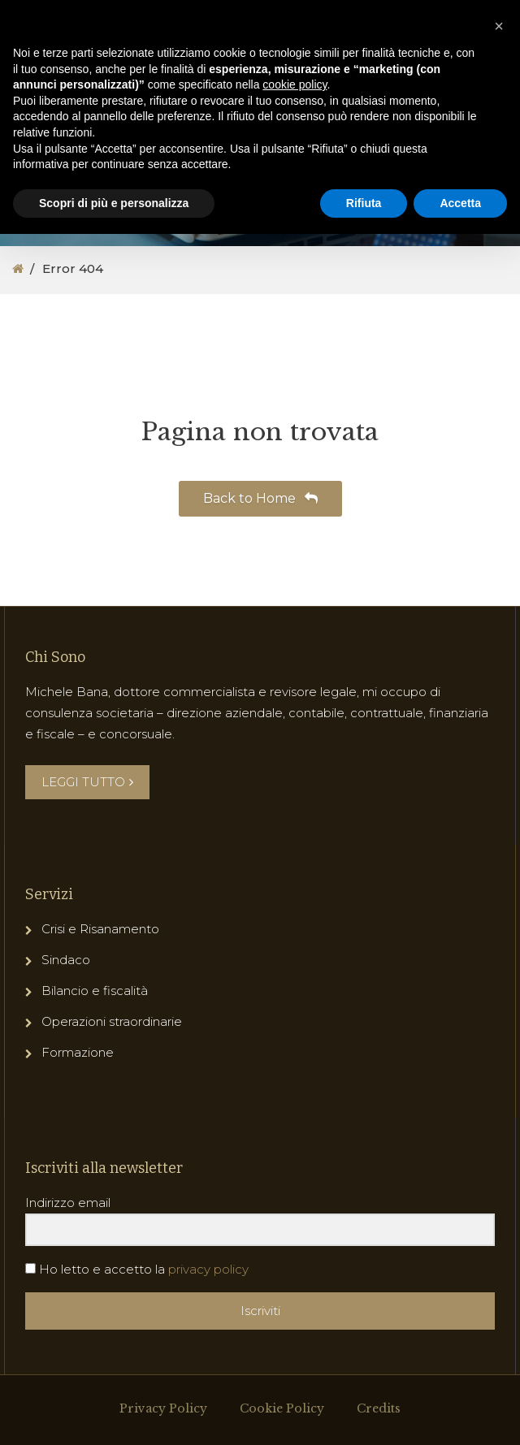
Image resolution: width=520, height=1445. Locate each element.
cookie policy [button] (294, 84)
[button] (499, 26)
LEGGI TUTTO (87, 782)
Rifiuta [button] (364, 203)
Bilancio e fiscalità (94, 990)
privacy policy (208, 1269)
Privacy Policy (163, 1408)
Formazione (77, 1052)
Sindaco (65, 959)
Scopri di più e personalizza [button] (113, 203)
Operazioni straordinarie (111, 1021)
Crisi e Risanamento (100, 929)
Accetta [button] (460, 203)
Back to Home (260, 498)
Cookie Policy (282, 1408)
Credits (379, 1408)
